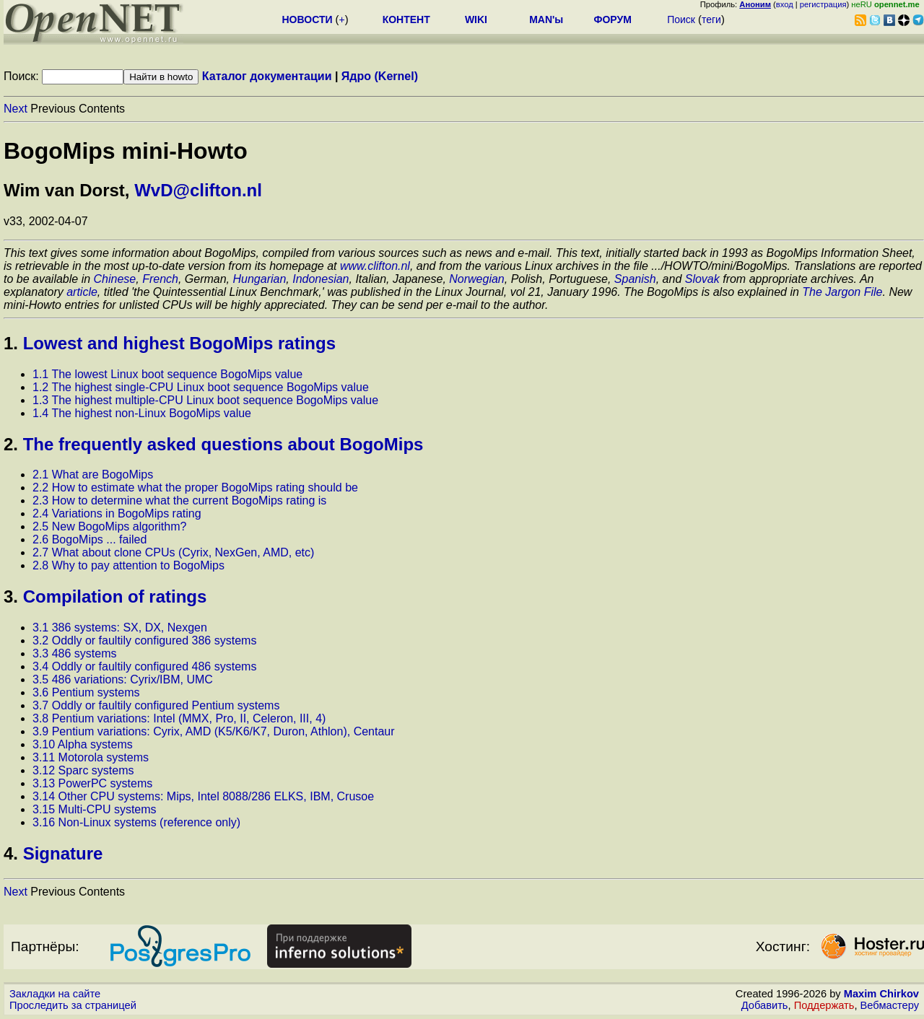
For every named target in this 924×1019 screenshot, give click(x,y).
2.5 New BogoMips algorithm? (109, 526)
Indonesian (320, 279)
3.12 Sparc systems (83, 770)
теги (711, 19)
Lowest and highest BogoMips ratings (179, 343)
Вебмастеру (889, 1005)
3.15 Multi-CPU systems (94, 809)
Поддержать (824, 1005)
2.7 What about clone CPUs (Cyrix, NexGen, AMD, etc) (173, 552)
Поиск (681, 19)
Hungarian (260, 279)
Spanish (635, 279)
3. (11, 596)
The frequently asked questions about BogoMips (223, 444)
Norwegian (476, 279)
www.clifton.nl (375, 266)
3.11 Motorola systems (90, 757)
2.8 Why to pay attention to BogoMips (128, 565)
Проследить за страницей (72, 1005)
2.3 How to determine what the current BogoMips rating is (179, 500)
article (81, 292)
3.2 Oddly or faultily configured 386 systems (144, 640)
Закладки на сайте (54, 994)
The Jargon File (842, 292)
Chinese (115, 279)
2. (11, 444)
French (160, 279)
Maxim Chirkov (881, 994)
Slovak (702, 279)
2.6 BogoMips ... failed (89, 539)
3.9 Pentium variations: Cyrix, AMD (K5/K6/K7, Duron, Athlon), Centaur (213, 731)
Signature (63, 853)
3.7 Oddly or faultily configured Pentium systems (155, 705)
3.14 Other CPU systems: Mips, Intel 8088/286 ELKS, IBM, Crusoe (203, 796)
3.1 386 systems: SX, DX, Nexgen (119, 627)
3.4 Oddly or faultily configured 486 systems (144, 666)
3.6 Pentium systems (86, 692)
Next (15, 108)
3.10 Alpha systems (82, 744)
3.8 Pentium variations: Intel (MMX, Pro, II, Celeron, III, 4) (179, 718)
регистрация (823, 4)
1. (11, 343)
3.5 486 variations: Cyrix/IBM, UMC (122, 679)
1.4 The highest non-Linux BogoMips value (141, 413)
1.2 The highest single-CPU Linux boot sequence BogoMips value (200, 387)
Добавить (764, 1005)
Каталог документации (267, 76)
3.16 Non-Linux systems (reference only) (136, 822)
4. (11, 853)
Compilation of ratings (115, 596)
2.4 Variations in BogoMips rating (116, 513)
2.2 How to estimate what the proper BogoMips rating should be (195, 487)
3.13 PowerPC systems (92, 783)
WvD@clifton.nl (198, 190)
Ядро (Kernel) (379, 76)
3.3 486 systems (74, 653)
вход (784, 4)
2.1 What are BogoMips (92, 474)
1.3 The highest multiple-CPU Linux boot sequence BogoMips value (205, 400)
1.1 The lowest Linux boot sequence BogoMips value (167, 374)
